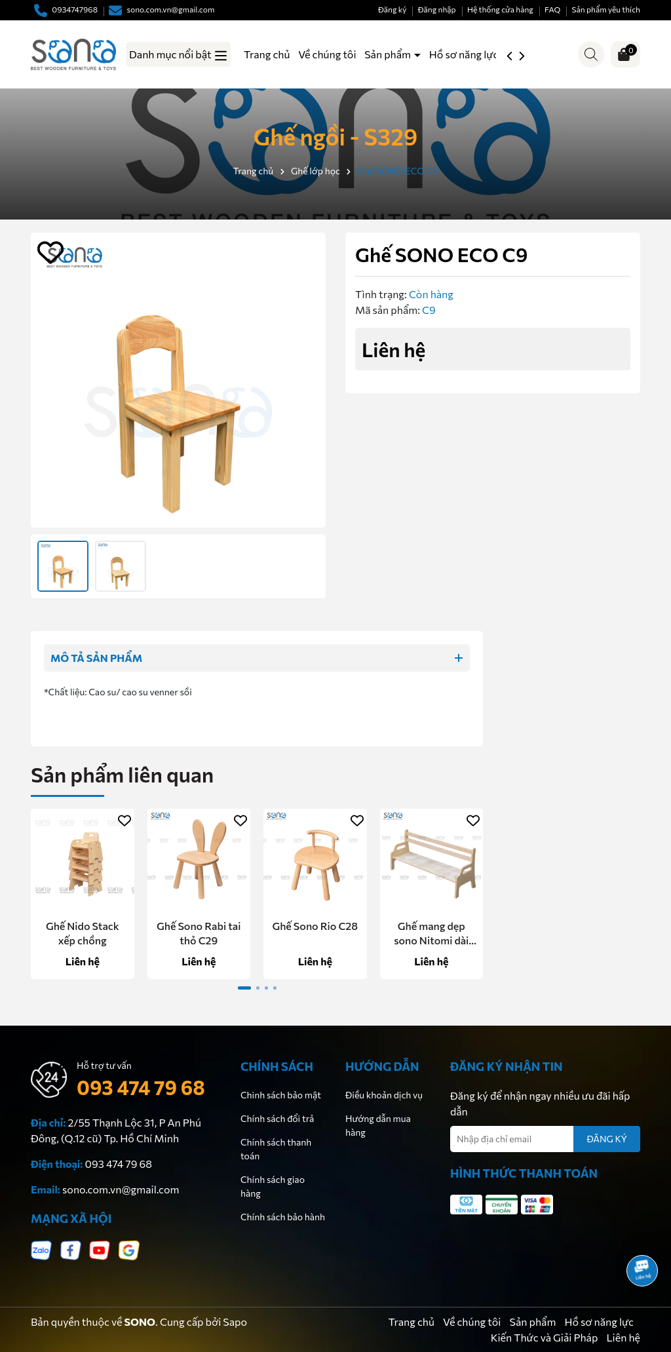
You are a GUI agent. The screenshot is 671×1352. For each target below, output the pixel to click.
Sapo (235, 1321)
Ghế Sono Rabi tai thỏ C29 (199, 932)
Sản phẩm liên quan (122, 774)
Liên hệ (623, 1337)
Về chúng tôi (327, 54)
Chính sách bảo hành (282, 1216)
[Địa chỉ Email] (545, 1139)
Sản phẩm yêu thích (606, 9)
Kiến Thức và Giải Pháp (544, 1337)
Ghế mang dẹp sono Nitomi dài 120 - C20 (431, 933)
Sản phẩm (388, 54)
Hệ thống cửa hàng (500, 9)
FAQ (552, 9)
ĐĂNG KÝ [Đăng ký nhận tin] (606, 1138)
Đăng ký (392, 9)
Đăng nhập (437, 9)
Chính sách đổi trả (277, 1118)
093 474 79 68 (141, 1087)
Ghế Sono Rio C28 (315, 925)
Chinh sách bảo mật (280, 1094)
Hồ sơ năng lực (464, 54)
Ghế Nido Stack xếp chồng (82, 932)
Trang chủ (267, 54)
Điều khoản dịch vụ (384, 1094)
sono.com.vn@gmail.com (120, 1189)
